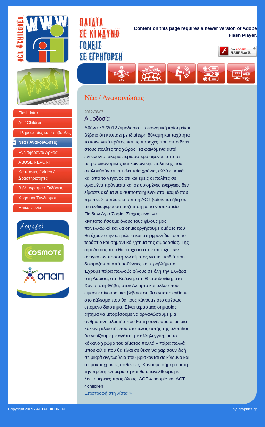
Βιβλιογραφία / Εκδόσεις (40, 188)
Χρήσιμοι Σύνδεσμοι (37, 198)
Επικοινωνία (29, 207)
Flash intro (28, 112)
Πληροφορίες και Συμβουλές (44, 132)
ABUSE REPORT (34, 162)
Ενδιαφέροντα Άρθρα (37, 152)
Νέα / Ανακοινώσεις (37, 142)
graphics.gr (248, 409)
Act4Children (30, 122)
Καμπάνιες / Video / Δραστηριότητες (36, 175)
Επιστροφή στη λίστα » (108, 393)
